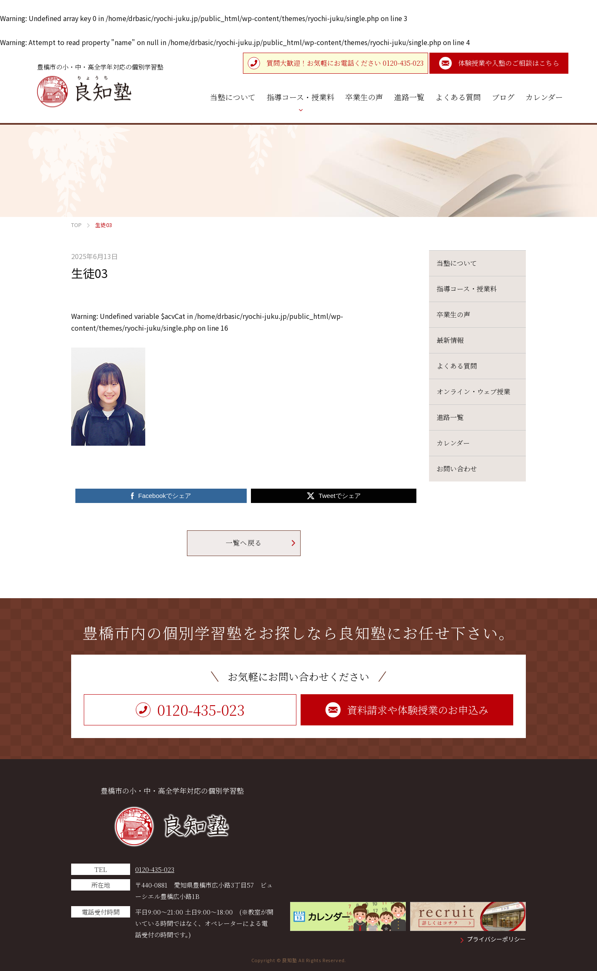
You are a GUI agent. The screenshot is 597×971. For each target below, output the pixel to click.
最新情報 (450, 340)
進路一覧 (450, 417)
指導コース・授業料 (467, 289)
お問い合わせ (457, 468)
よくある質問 (457, 366)
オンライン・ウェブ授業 (473, 391)
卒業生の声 (453, 314)
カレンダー (453, 443)
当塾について (457, 263)
